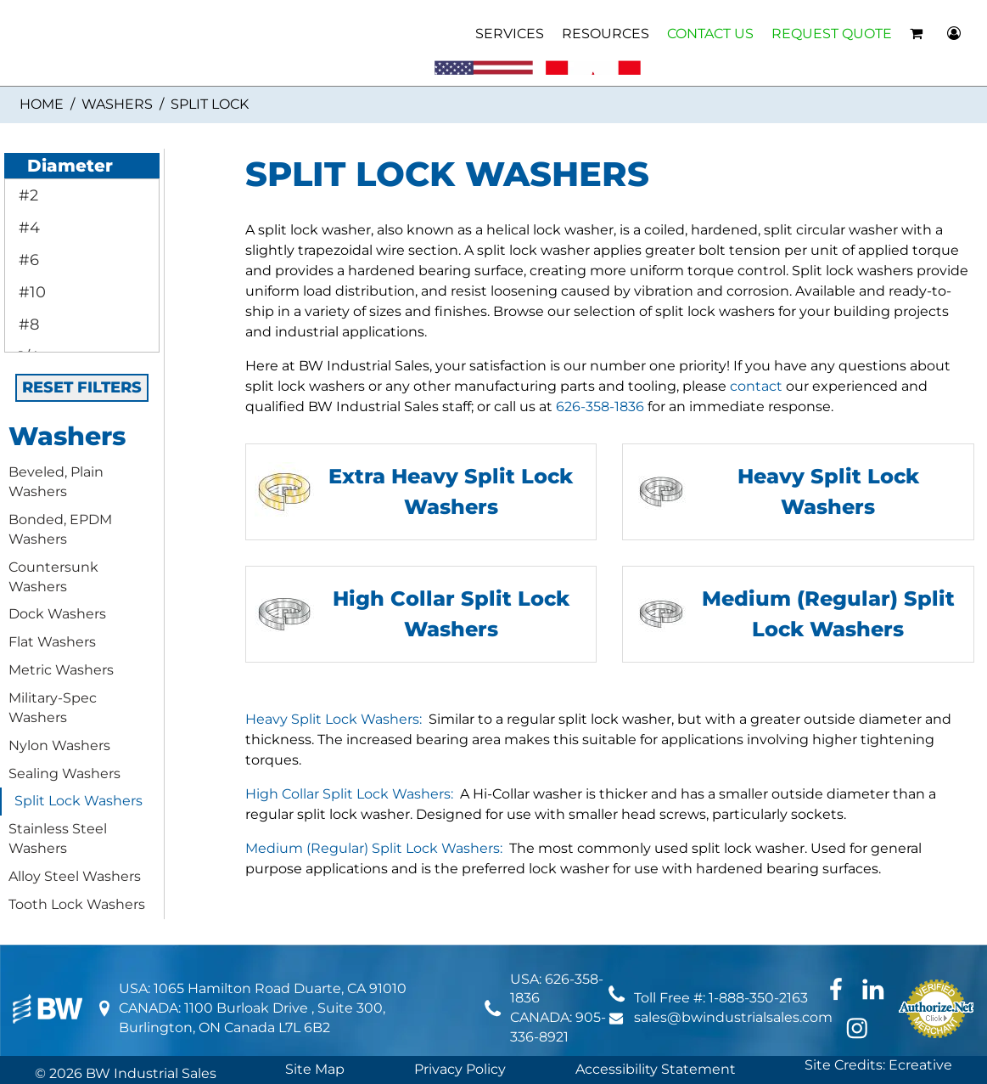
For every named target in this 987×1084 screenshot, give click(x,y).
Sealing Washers (64, 773)
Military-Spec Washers (52, 707)
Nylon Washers (59, 745)
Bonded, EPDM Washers (60, 529)
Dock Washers (57, 614)
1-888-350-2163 (758, 998)
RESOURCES (605, 33)
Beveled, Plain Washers (56, 482)
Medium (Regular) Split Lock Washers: (373, 848)
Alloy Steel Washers (74, 876)
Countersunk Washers (53, 577)
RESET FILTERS (82, 387)
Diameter (60, 165)
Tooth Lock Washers (76, 904)
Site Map (315, 1069)
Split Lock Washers (78, 801)
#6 (26, 260)
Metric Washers (61, 670)
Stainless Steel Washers (57, 838)
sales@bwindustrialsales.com (733, 1017)
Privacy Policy (460, 1069)
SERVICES (509, 33)
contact (756, 386)
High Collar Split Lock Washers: (349, 794)
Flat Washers (52, 642)
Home (42, 104)
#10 (30, 292)
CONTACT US (710, 33)
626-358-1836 (600, 406)
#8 (26, 324)
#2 (26, 195)
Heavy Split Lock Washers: (333, 719)
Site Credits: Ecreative (878, 1065)
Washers (117, 104)
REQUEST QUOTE (831, 33)
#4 (27, 227)
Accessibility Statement (655, 1069)
